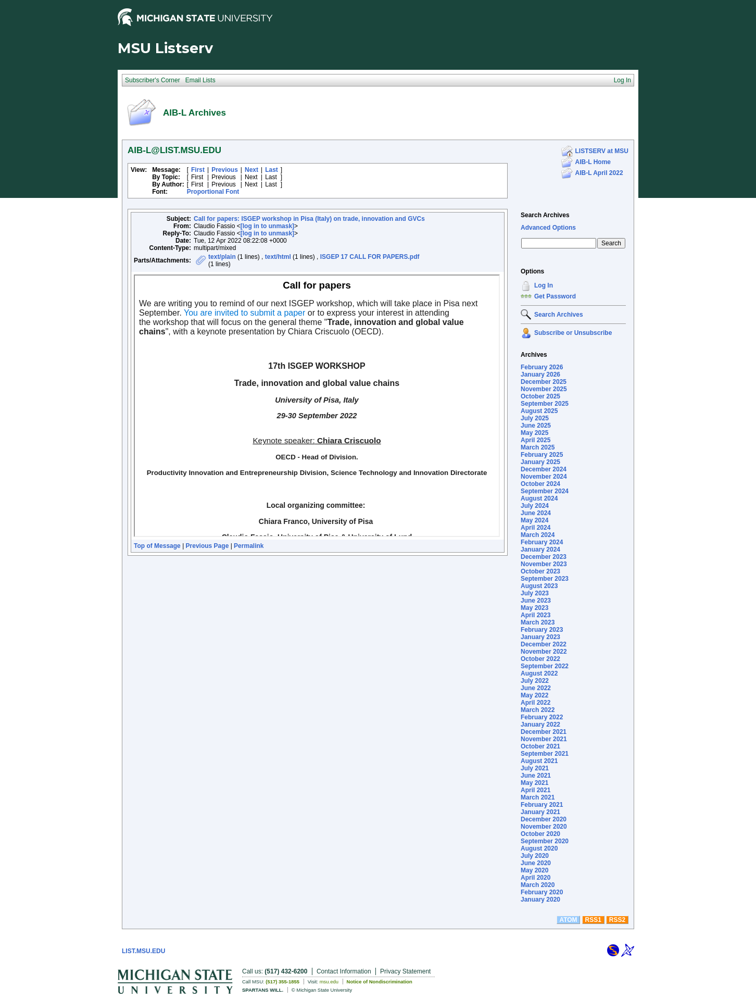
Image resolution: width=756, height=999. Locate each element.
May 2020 (534, 870)
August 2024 (539, 498)
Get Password (555, 296)
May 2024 (534, 520)
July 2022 (535, 680)
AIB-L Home (593, 162)
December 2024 (543, 469)
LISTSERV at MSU (601, 151)
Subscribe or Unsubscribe (573, 332)
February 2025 (542, 454)
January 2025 (540, 462)
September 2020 (545, 841)
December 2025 (543, 381)
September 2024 (545, 491)
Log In (543, 285)
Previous (224, 169)
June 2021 (536, 775)
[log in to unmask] (267, 226)
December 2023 (543, 556)
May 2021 (534, 782)
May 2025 (534, 432)
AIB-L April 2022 (599, 173)
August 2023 (539, 586)
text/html (278, 256)
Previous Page (207, 546)
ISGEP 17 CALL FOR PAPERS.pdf (370, 256)
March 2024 (538, 535)
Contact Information (344, 971)
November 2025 (544, 389)
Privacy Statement (405, 971)
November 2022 (544, 651)
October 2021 (540, 746)
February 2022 (542, 717)
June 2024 (536, 513)
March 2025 (538, 447)
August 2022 (539, 673)
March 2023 (538, 622)
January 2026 (540, 374)
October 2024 (540, 484)
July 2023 (535, 593)
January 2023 (540, 637)
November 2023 (544, 564)
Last (271, 169)
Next (251, 169)
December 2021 (543, 731)
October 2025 (540, 396)
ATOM (568, 919)
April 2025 (535, 440)
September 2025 (545, 403)
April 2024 (535, 527)
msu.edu (329, 981)
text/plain (222, 256)
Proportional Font (213, 191)
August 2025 (539, 411)
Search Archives (545, 215)
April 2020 (535, 877)
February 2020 (542, 892)
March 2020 (538, 885)
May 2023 (534, 607)
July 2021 (535, 768)
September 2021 (545, 753)
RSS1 (593, 919)
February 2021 (542, 804)
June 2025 (536, 425)
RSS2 (617, 919)
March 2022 (538, 710)
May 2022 (534, 695)
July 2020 (535, 855)
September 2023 (545, 578)
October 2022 (540, 659)
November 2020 (544, 826)
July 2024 (535, 505)
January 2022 (540, 724)
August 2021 (539, 761)
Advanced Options (548, 227)
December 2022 (543, 644)
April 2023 (535, 615)
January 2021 (540, 812)
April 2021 (535, 790)
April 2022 (535, 702)
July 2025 (535, 418)
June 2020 (536, 863)
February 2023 (542, 629)
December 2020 (543, 819)
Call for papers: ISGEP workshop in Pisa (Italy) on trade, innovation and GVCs (309, 218)
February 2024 (542, 542)
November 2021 (544, 739)
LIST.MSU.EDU (143, 951)
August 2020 (539, 848)
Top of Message (157, 546)
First (198, 169)
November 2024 (544, 476)
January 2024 (540, 549)
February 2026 (542, 367)
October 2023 (540, 571)
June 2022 (536, 688)
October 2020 (540, 834)
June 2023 (536, 600)
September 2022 (545, 666)
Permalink (248, 546)
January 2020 (540, 899)
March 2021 (538, 797)
